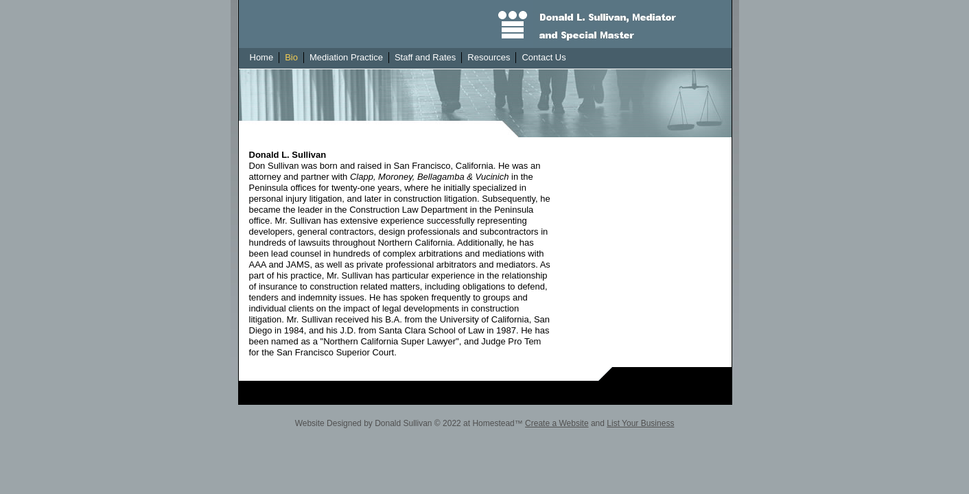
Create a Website (557, 423)
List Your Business (640, 423)
